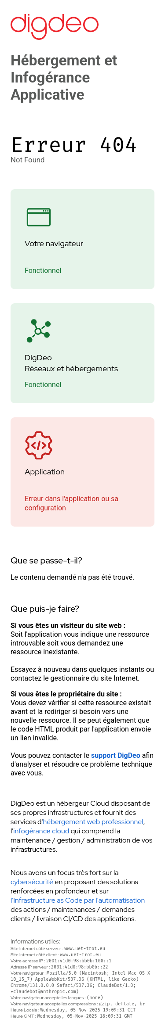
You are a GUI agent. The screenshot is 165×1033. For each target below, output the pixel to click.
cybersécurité (32, 881)
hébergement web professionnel (93, 821)
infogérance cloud (41, 831)
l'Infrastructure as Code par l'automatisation (78, 900)
